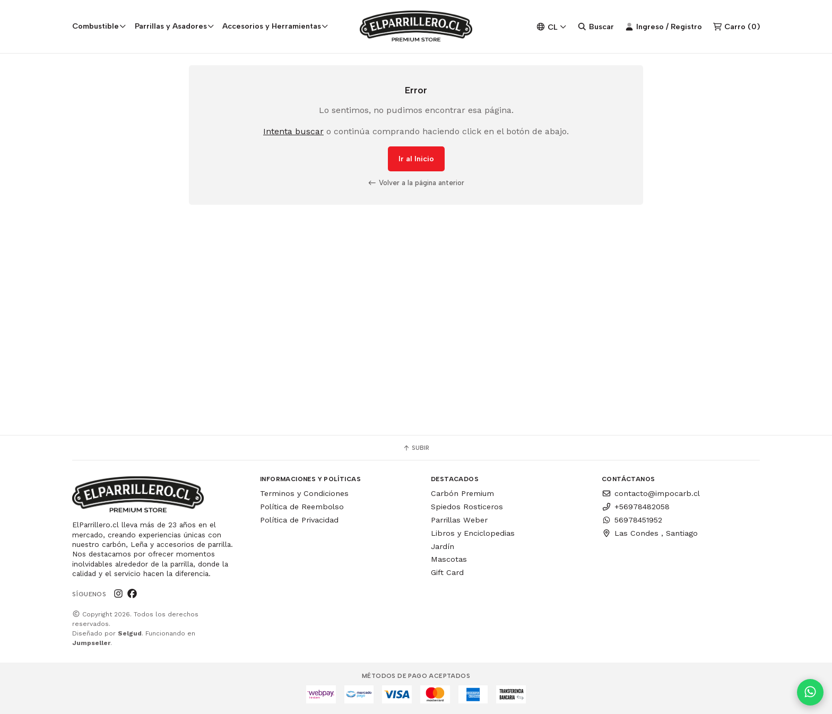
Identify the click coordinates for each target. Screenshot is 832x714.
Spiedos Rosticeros (467, 506)
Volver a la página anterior (416, 183)
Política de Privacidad (299, 520)
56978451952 (632, 520)
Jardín (442, 546)
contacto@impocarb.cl (651, 493)
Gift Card (447, 572)
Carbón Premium (462, 493)
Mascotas (449, 559)
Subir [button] (416, 447)
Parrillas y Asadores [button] (174, 26)
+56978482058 (636, 506)
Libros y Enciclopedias (473, 533)
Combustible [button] (99, 26)
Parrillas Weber (459, 520)
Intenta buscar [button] (293, 132)
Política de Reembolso (302, 506)
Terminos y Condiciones (304, 493)
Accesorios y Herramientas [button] (275, 26)
